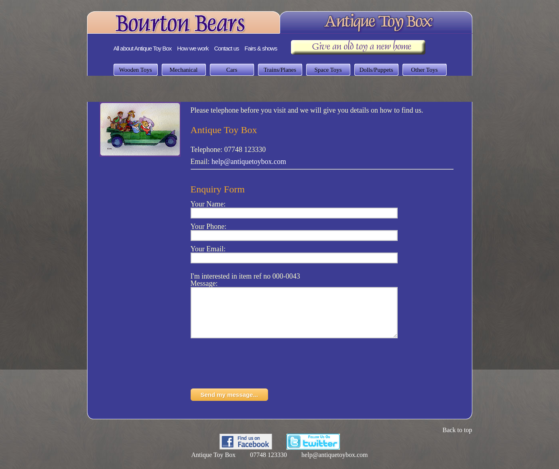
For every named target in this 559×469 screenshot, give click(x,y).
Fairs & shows (260, 48)
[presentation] (252, 375)
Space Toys (327, 70)
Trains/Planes (280, 70)
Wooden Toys (135, 70)
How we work (192, 48)
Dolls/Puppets (376, 70)
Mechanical (184, 70)
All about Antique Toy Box (143, 48)
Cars (232, 70)
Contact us (226, 48)
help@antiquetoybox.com (248, 162)
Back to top (457, 439)
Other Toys (424, 70)
